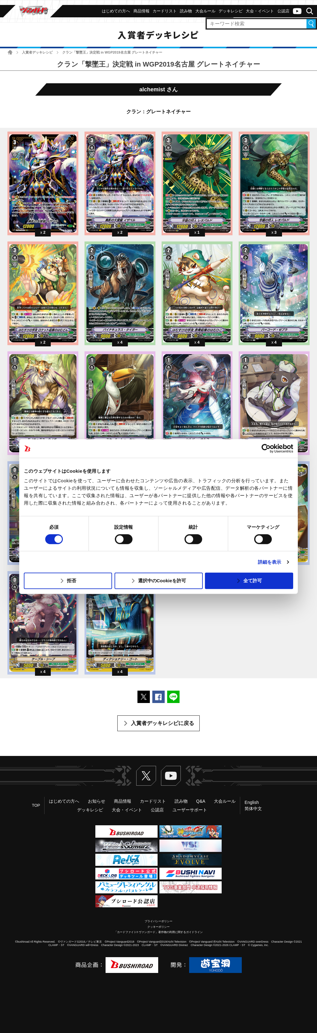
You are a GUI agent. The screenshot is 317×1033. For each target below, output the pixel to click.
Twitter (146, 776)
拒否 (71, 580)
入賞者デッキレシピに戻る (162, 723)
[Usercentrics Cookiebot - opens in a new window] (266, 448)
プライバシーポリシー (158, 921)
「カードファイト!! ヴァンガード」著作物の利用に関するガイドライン (158, 932)
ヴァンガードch (297, 11)
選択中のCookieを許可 (162, 580)
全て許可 (252, 580)
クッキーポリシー (158, 926)
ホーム (10, 52)
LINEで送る (173, 697)
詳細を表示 (269, 562)
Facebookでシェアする (158, 697)
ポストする (143, 697)
